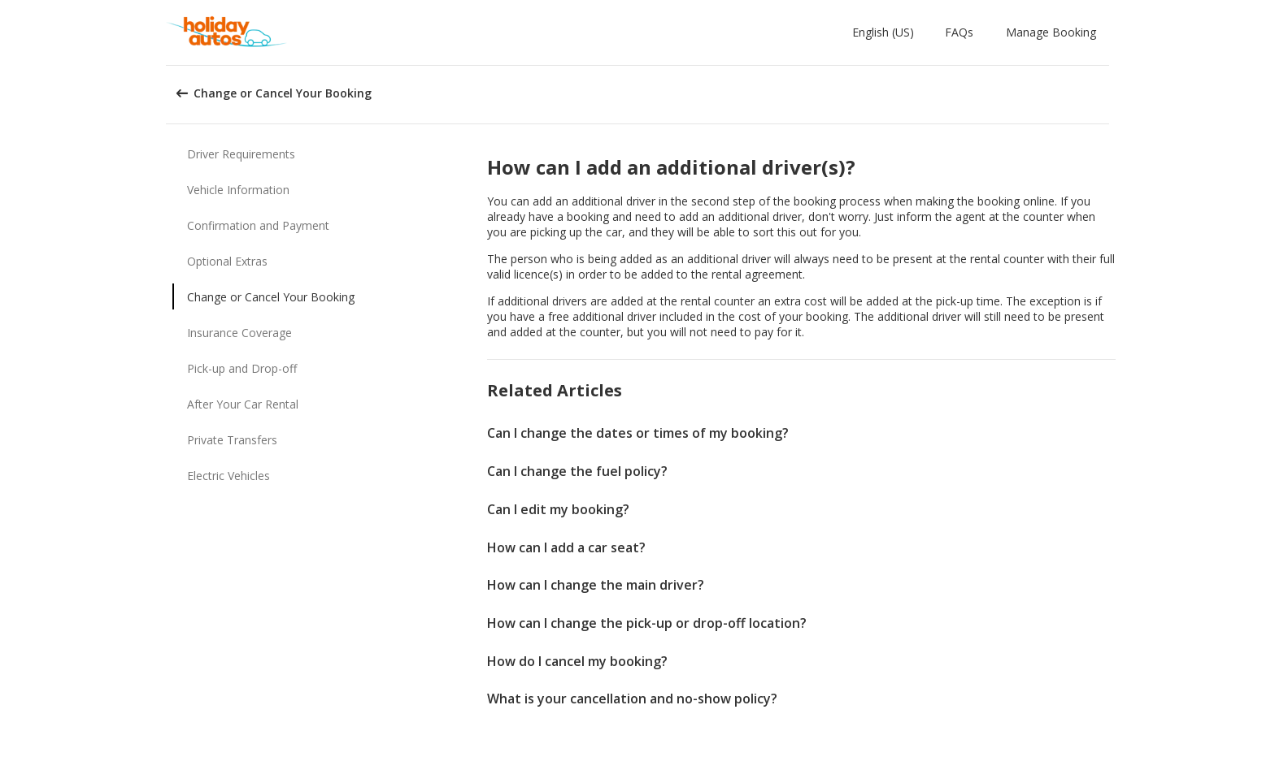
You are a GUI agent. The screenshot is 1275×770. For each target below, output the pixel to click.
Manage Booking (1051, 32)
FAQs (959, 32)
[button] (886, 32)
